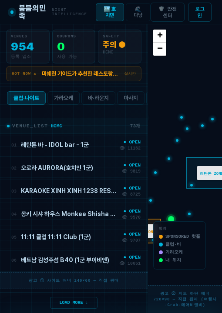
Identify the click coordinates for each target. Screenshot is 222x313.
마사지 (131, 100)
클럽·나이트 (26, 100)
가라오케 (63, 100)
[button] (181, 117)
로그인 (200, 12)
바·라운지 (98, 100)
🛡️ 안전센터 (167, 12)
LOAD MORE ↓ (74, 302)
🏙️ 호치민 (110, 12)
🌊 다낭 (138, 12)
